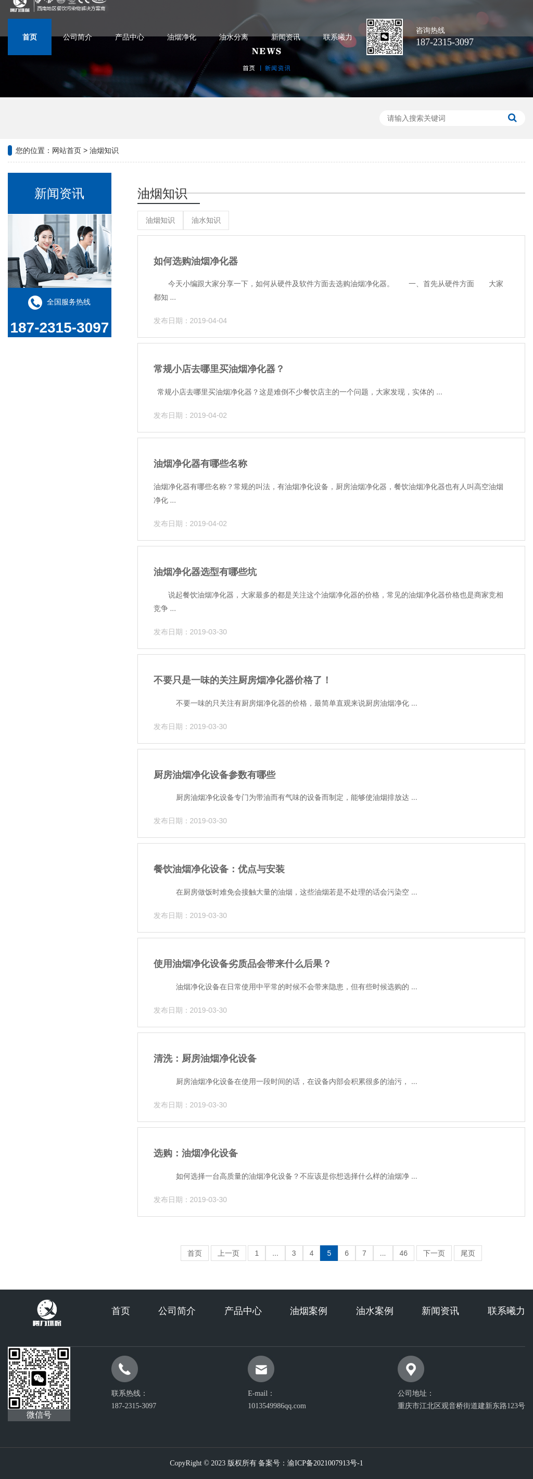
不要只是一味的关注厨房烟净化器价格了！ (243, 680)
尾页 (468, 1253)
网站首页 (66, 150)
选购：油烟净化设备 (196, 1153)
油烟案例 (308, 1311)
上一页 (228, 1253)
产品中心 (129, 37)
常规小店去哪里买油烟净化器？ (219, 369)
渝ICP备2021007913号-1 (325, 1463)
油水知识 (206, 220)
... (275, 1253)
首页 (29, 37)
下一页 (434, 1253)
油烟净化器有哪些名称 (200, 463)
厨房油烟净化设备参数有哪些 (214, 775)
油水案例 (375, 1311)
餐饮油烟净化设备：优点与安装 (219, 869)
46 (404, 1253)
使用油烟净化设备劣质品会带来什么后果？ (243, 964)
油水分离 (233, 37)
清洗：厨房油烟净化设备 (205, 1058)
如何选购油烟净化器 (196, 261)
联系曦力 (337, 37)
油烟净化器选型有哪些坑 (205, 572)
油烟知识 (104, 150)
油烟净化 (181, 37)
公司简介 (77, 37)
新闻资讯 (285, 37)
